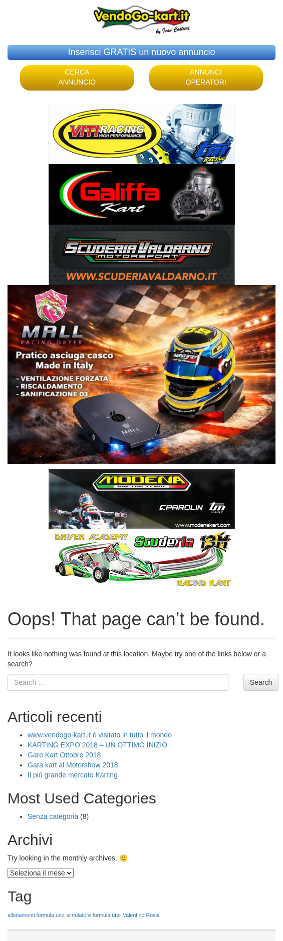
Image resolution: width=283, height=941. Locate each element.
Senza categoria (53, 816)
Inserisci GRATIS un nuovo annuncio (141, 52)
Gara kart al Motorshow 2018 (73, 765)
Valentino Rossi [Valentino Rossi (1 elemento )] (141, 915)
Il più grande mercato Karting (73, 775)
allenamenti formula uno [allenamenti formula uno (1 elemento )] (36, 915)
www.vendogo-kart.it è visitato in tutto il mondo (100, 735)
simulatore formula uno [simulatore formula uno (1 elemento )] (94, 915)
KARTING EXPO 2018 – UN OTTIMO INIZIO (97, 745)
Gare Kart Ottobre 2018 (64, 755)
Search (261, 682)
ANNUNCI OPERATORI (206, 77)
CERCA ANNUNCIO (77, 77)
